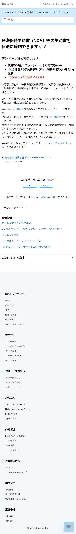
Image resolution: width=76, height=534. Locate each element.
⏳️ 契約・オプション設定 (38, 12)
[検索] (38, 20)
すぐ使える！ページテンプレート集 (21, 240)
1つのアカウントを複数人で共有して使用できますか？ (32, 228)
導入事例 (9, 319)
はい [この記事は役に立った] (30, 185)
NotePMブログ (11, 414)
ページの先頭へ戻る (14, 207)
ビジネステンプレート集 (15, 404)
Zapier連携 (9, 445)
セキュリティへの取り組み (16, 222)
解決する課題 (10, 315)
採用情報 (9, 521)
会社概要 (9, 516)
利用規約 (18, 109)
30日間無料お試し (12, 378)
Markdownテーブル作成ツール (17, 409)
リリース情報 (10, 351)
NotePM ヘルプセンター (12, 12)
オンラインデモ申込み (14, 356)
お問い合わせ (47, 197)
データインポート (12, 450)
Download (18, 162)
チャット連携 (10, 441)
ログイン (9, 467)
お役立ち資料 (10, 419)
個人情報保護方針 (12, 494)
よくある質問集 (10, 234)
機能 (7, 310)
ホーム (8, 301)
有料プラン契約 (61, 12)
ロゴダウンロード (12, 387)
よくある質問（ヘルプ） (15, 346)
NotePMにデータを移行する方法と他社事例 (26, 246)
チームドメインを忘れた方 (16, 472)
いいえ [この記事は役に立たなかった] (46, 185)
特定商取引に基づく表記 (15, 499)
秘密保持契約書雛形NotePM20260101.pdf (28, 157)
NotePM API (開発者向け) (15, 436)
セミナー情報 (10, 360)
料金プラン (10, 305)
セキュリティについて (14, 324)
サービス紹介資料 (12, 382)
